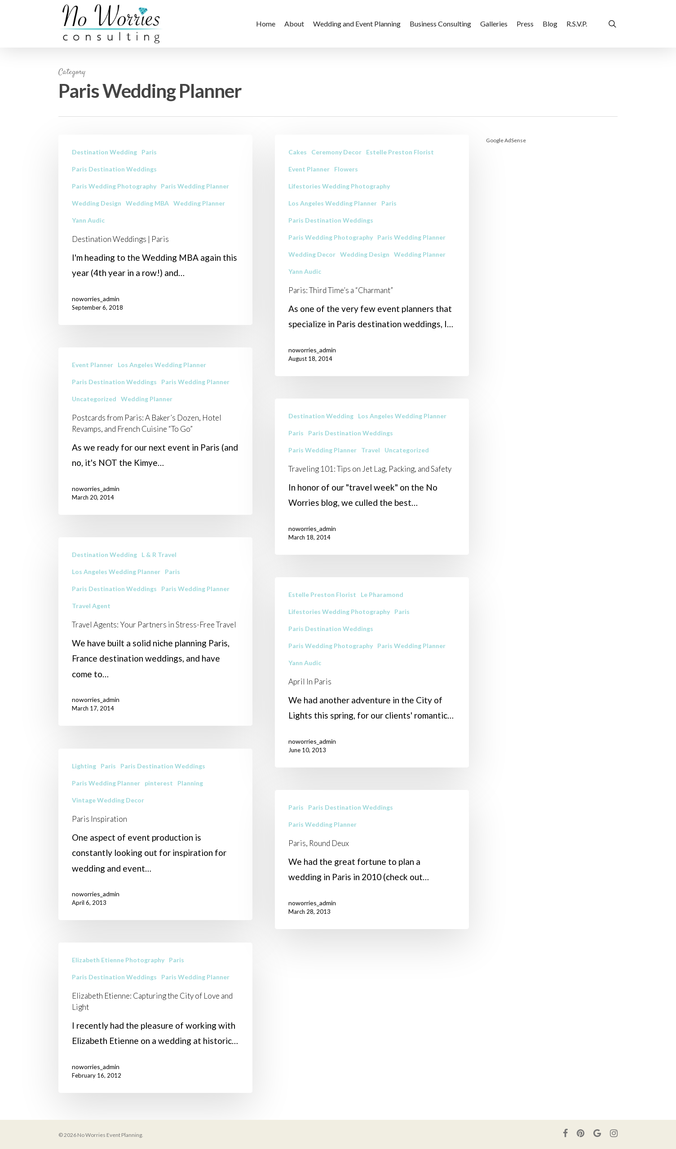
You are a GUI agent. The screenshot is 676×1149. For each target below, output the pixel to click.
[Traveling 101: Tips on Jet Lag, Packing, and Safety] (372, 505)
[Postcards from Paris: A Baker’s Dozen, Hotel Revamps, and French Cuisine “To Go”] (155, 443)
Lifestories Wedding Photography (339, 186)
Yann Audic (88, 220)
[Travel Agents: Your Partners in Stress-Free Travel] (155, 644)
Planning (190, 795)
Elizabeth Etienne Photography (118, 972)
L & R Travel (159, 567)
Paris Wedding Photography (114, 186)
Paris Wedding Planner (195, 186)
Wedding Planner (199, 203)
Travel (370, 478)
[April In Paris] (372, 700)
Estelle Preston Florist (400, 152)
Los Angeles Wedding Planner (332, 203)
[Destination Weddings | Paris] (155, 230)
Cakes (297, 152)
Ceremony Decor (336, 152)
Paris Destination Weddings (114, 169)
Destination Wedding (104, 152)
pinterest (159, 795)
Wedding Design (96, 203)
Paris (149, 152)
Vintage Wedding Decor (108, 812)
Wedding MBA (147, 203)
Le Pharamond (382, 623)
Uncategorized (94, 411)
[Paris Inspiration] (155, 847)
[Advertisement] (552, 287)
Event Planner (309, 169)
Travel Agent (91, 618)
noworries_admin (95, 299)
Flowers (346, 169)
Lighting (84, 778)
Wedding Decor (312, 254)
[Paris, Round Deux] (372, 887)
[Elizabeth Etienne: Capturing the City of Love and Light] (155, 1030)
